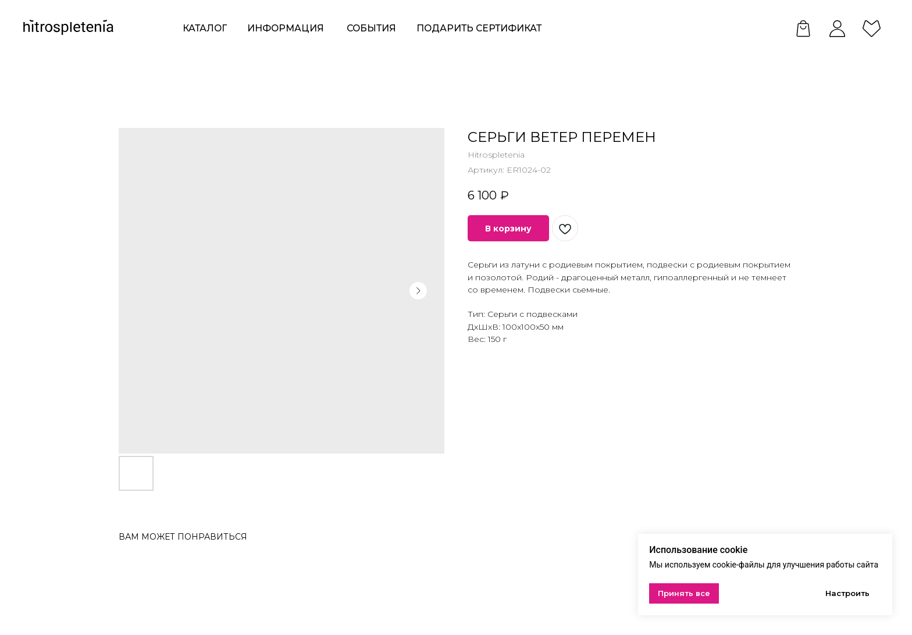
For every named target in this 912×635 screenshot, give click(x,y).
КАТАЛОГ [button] (205, 28)
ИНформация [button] (285, 28)
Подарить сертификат (479, 28)
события (371, 28)
